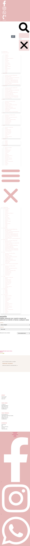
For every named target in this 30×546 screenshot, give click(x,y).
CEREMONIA (5, 51)
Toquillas (6, 163)
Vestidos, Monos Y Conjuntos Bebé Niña (12, 84)
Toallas (6, 162)
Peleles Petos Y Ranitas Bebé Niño (11, 95)
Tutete (6, 69)
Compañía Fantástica (9, 58)
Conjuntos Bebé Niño (9, 93)
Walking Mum (7, 68)
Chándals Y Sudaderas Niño (10, 119)
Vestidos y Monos (8, 136)
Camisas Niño (7, 118)
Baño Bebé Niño (8, 241)
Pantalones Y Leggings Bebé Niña (11, 233)
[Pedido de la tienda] (23, 333)
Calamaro (7, 56)
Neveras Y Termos (8, 306)
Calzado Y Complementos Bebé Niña (12, 77)
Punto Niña (7, 110)
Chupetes (7, 152)
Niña (3, 99)
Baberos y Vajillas (8, 147)
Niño (3, 112)
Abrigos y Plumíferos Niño (10, 265)
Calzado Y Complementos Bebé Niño (12, 90)
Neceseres (7, 156)
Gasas (6, 153)
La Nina (6, 61)
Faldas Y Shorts (8, 133)
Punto (6, 135)
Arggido (6, 209)
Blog (2, 425)
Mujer (4, 125)
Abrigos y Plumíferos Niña (10, 101)
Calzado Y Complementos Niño (11, 117)
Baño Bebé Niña (8, 76)
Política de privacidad (15, 434)
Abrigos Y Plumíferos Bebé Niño (11, 87)
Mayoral (6, 65)
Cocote (6, 57)
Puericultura (5, 145)
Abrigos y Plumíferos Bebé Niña (11, 75)
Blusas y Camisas (8, 103)
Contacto (15, 435)
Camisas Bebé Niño (9, 91)
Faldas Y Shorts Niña (9, 107)
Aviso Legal (3, 427)
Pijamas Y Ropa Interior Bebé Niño (11, 249)
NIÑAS (6, 142)
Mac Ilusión (7, 217)
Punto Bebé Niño (8, 98)
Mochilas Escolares (8, 155)
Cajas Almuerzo (8, 149)
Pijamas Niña (7, 109)
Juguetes (7, 154)
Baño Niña (7, 102)
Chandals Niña (8, 257)
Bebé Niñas (5, 73)
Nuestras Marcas (6, 52)
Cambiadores (7, 151)
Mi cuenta (15, 436)
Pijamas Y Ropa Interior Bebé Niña (11, 82)
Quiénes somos (3, 424)
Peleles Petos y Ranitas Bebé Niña (11, 81)
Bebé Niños (5, 85)
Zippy (6, 72)
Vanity (6, 164)
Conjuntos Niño (8, 120)
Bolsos (6, 128)
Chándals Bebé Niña (9, 78)
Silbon (6, 67)
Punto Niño (7, 124)
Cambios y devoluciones (4, 426)
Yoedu (6, 225)
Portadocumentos (8, 159)
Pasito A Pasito (8, 66)
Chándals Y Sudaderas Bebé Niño (11, 92)
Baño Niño (7, 116)
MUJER (6, 144)
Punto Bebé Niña (8, 83)
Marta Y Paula (7, 64)
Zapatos (6, 137)
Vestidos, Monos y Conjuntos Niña (11, 111)
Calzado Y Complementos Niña (11, 104)
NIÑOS (6, 143)
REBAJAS (4, 138)
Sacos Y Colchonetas (9, 161)
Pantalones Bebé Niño (9, 94)
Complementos (8, 129)
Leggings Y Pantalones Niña (10, 108)
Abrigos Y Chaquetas (9, 127)
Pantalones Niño (8, 121)
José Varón (7, 60)
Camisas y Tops (8, 130)
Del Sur (6, 59)
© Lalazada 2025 (15, 432)
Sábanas (6, 160)
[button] (24, 27)
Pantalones (7, 134)
